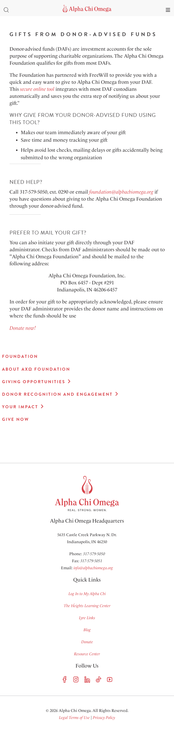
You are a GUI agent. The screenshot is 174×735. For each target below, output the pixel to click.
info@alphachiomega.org (93, 567)
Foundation (20, 356)
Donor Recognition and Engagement (57, 394)
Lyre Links (87, 617)
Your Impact (20, 407)
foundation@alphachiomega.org (121, 192)
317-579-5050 (94, 553)
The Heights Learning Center (87, 605)
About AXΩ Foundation (36, 369)
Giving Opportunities (33, 382)
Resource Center (87, 653)
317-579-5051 (91, 560)
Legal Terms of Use (74, 717)
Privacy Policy (104, 717)
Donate (87, 641)
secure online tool (36, 89)
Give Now (15, 419)
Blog (87, 629)
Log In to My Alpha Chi (87, 593)
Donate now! (23, 328)
